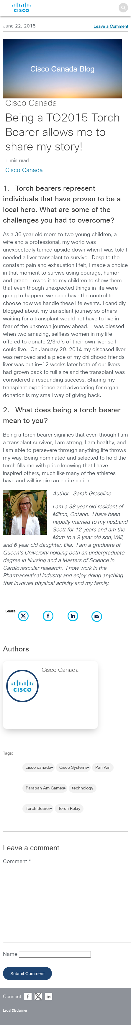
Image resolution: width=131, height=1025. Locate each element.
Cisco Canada (31, 103)
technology (82, 788)
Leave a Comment (111, 27)
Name (11, 954)
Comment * (17, 861)
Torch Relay (69, 809)
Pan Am (102, 767)
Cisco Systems (73, 767)
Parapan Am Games (45, 788)
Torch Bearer (38, 809)
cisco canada (38, 767)
